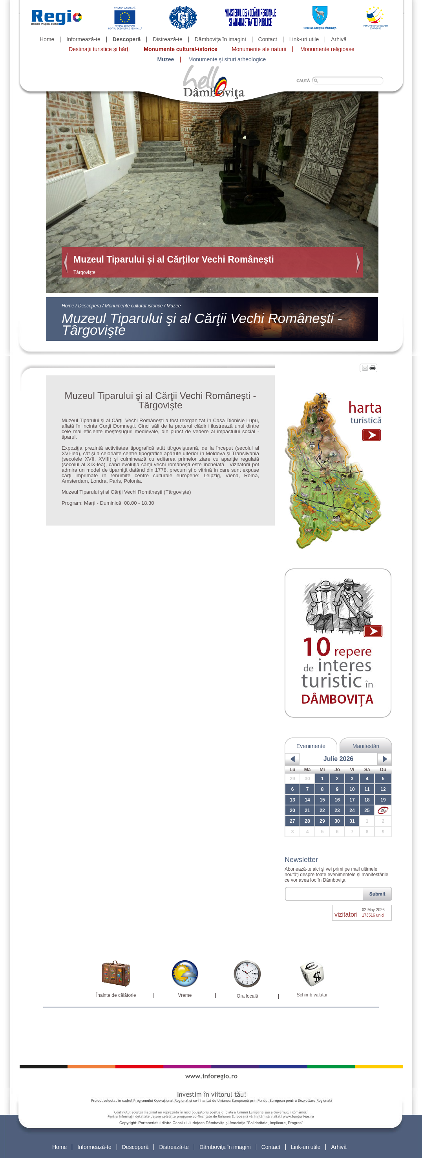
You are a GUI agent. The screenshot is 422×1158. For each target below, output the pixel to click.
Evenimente (310, 746)
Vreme (185, 995)
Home (47, 39)
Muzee (165, 59)
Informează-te (83, 39)
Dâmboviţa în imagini (220, 39)
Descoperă (127, 39)
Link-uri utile (304, 39)
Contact (267, 39)
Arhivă (339, 39)
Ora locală (247, 996)
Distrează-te (167, 39)
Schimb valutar (311, 995)
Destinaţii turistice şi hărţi (99, 49)
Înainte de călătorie (116, 995)
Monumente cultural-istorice (180, 49)
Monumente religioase (327, 49)
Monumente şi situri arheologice (227, 59)
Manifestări (366, 746)
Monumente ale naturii (259, 49)
